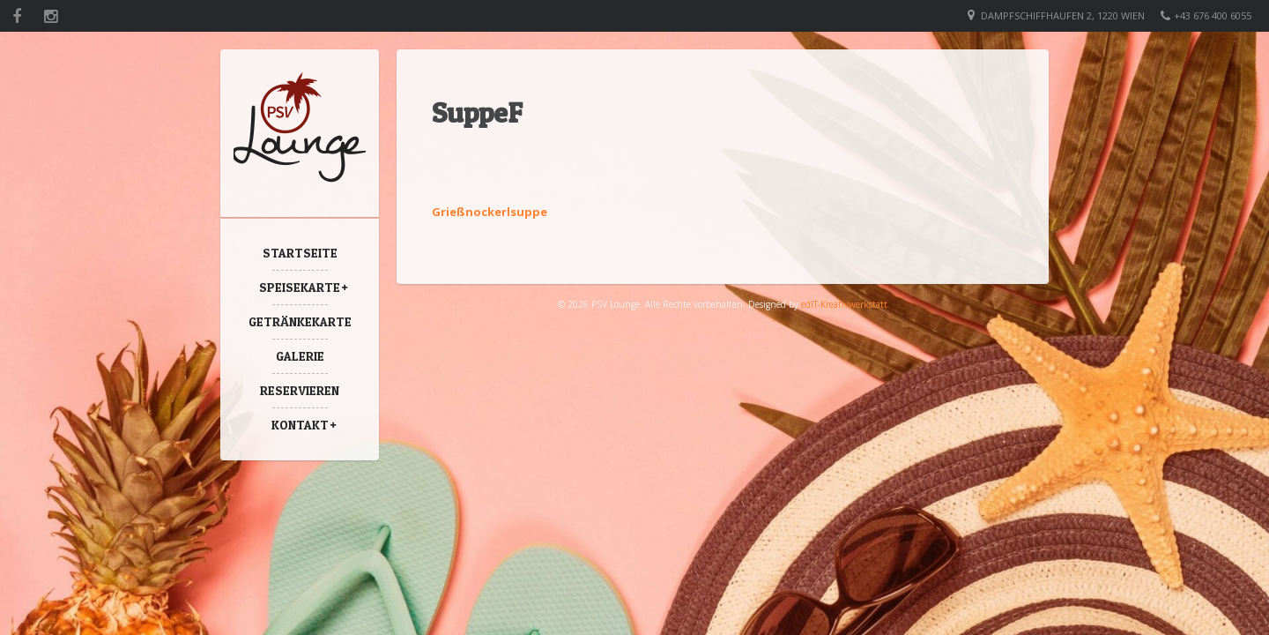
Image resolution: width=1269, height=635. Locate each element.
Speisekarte (299, 287)
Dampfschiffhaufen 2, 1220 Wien (1063, 15)
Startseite (300, 252)
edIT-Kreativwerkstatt (844, 304)
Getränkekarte (300, 321)
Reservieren (299, 390)
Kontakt (300, 424)
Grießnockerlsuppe (489, 212)
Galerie (300, 355)
